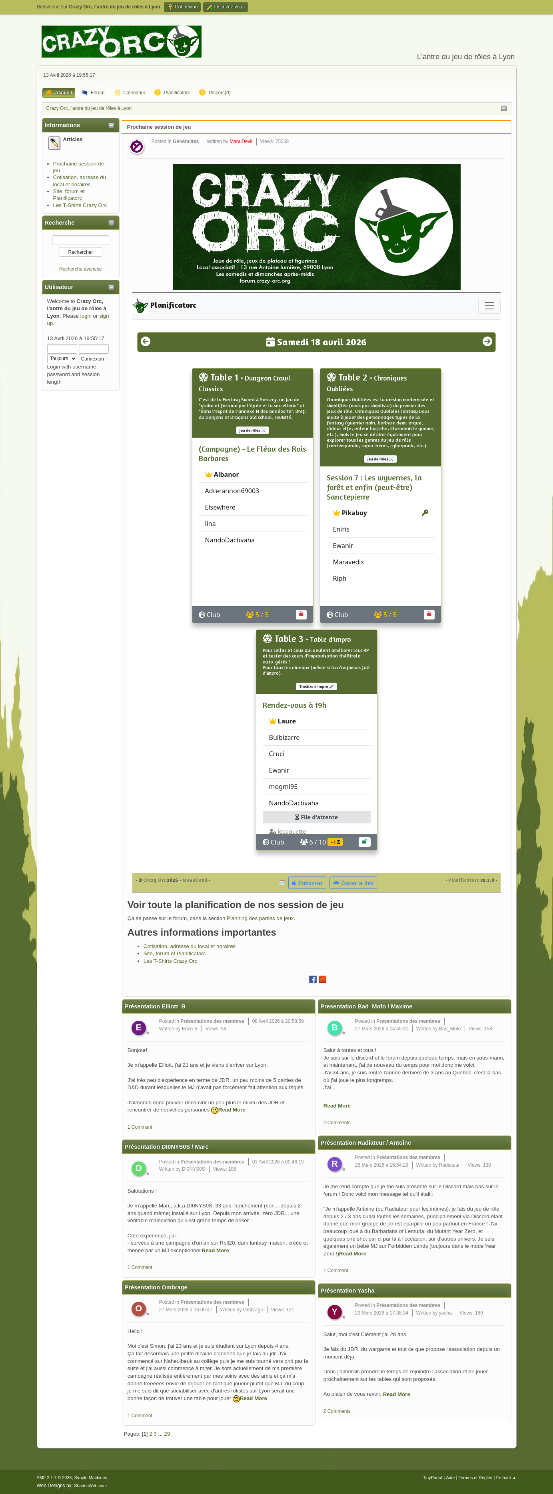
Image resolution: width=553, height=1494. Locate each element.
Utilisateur (59, 287)
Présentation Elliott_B (155, 1006)
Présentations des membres (212, 1021)
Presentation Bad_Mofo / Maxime (367, 1006)
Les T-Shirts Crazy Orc (80, 205)
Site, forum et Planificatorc (175, 953)
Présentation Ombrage (156, 1287)
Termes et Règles (475, 1477)
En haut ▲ (506, 1477)
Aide (450, 1477)
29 (167, 1434)
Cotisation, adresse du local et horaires (190, 946)
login (86, 316)
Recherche (60, 222)
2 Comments (337, 1122)
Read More (232, 1110)
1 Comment (140, 1127)
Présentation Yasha (348, 1290)
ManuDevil (241, 141)
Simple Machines (90, 1477)
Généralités (186, 141)
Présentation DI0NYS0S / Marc (167, 1146)
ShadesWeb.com (90, 1485)
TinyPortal (432, 1477)
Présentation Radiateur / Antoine (366, 1142)
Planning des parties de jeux (260, 918)
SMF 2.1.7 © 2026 (54, 1477)
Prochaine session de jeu (159, 127)
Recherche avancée (80, 269)
